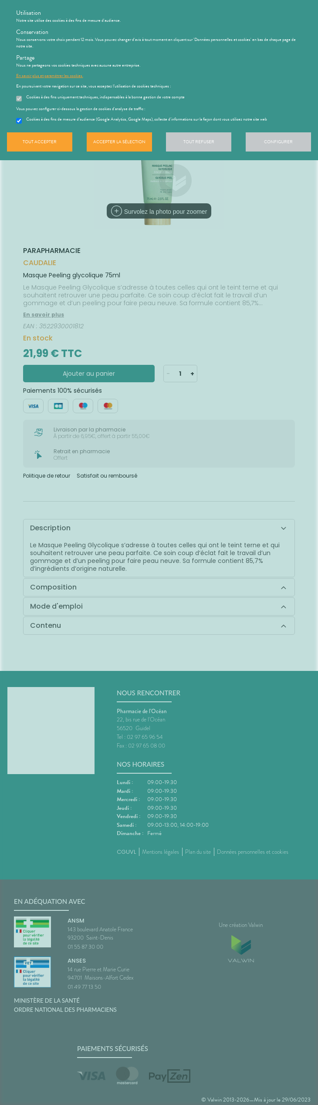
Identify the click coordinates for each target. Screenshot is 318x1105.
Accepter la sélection (119, 141)
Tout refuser (198, 141)
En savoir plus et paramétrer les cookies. (49, 76)
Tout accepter (40, 141)
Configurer (278, 141)
